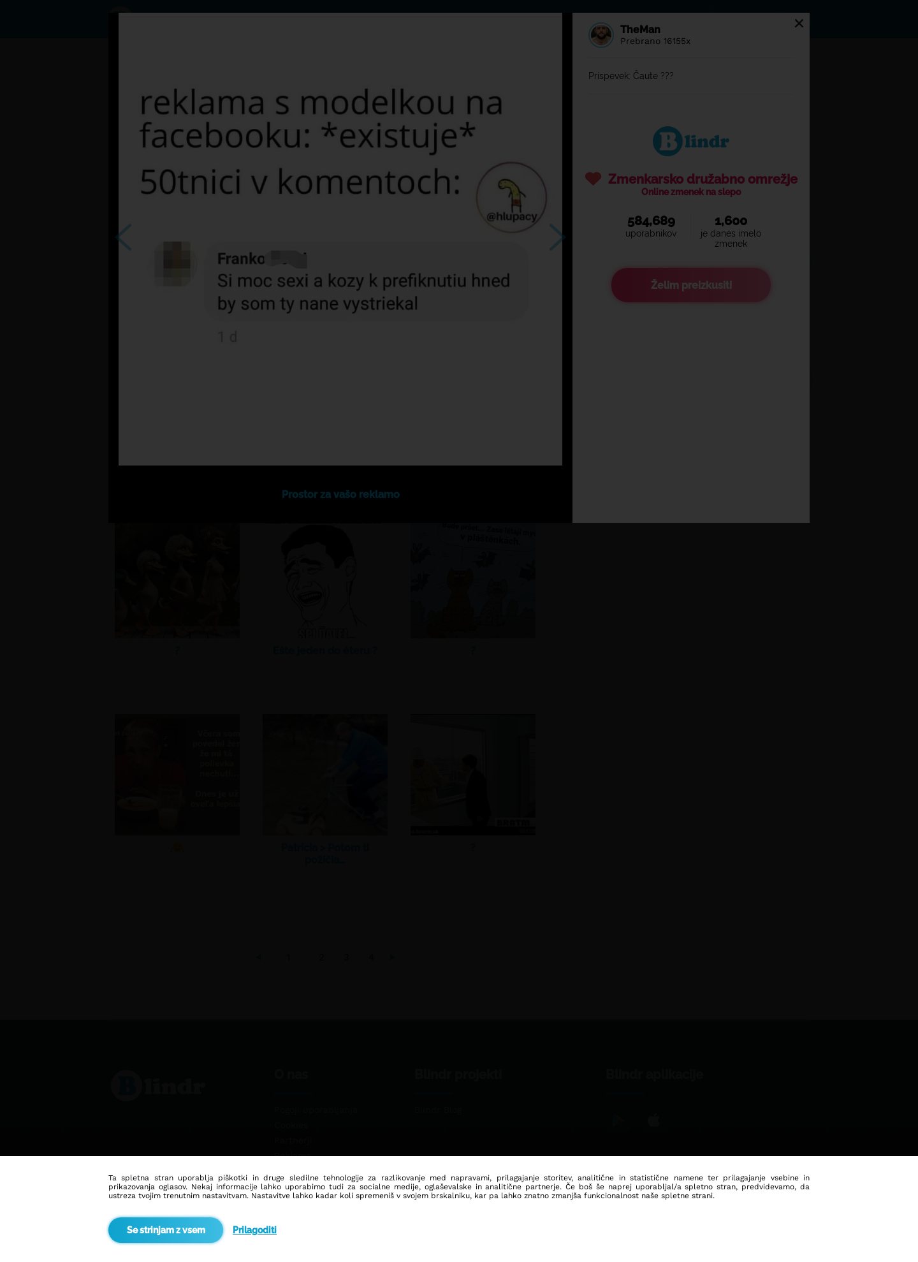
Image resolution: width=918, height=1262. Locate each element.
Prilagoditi (255, 1230)
